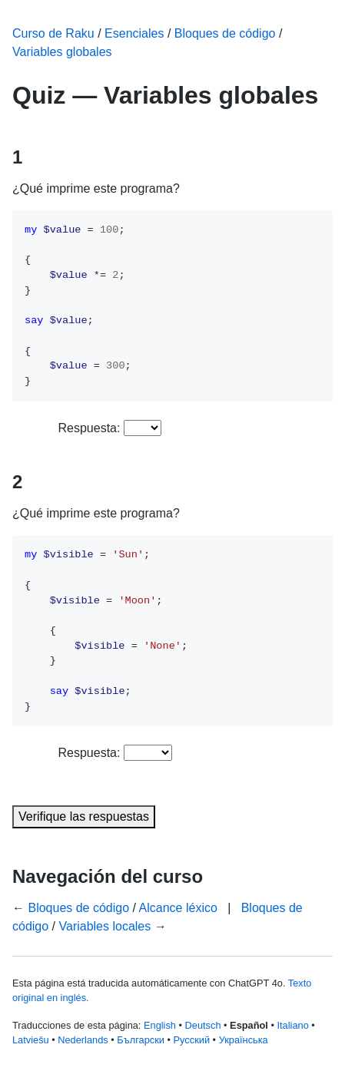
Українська (243, 1040)
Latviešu (30, 1040)
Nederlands (83, 1040)
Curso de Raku (53, 33)
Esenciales (134, 33)
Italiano (292, 1025)
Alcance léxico (178, 907)
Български (140, 1040)
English (160, 1025)
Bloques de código (225, 33)
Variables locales (105, 926)
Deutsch (203, 1025)
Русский (192, 1040)
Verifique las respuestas (83, 816)
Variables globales (62, 51)
